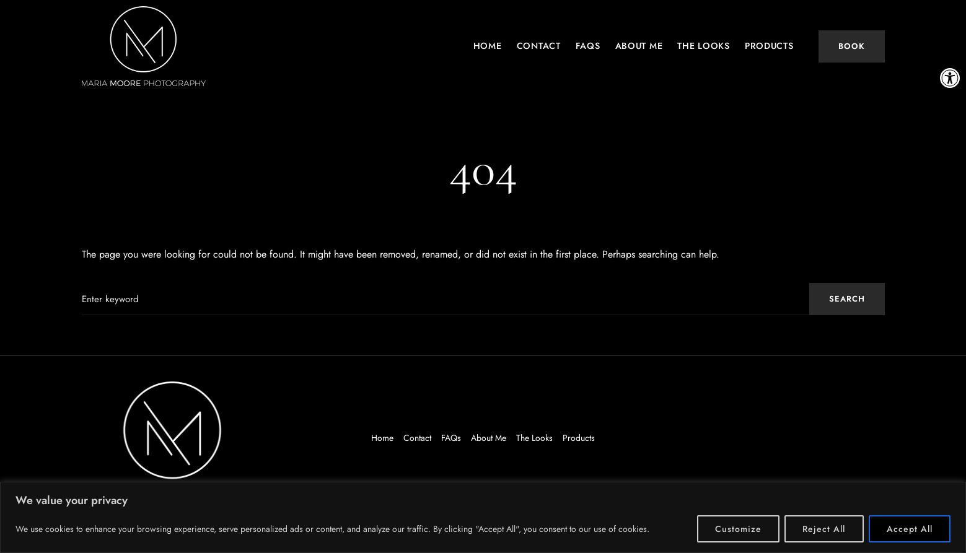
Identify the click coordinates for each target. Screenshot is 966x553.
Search (847, 299)
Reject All (824, 529)
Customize (738, 529)
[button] (950, 78)
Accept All (910, 529)
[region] (483, 517)
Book (851, 46)
